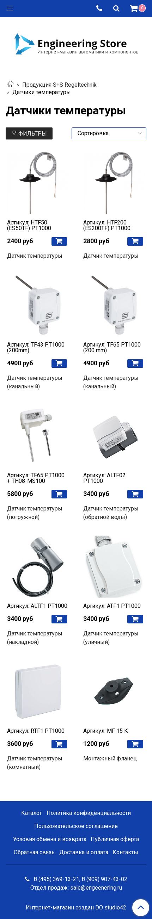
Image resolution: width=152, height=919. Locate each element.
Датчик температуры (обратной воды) (111, 512)
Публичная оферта (115, 839)
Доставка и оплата (83, 852)
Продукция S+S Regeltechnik (59, 84)
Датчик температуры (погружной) (34, 512)
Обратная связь (34, 852)
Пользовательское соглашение (76, 826)
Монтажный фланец (110, 758)
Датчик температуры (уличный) (111, 637)
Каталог (31, 813)
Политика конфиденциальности (89, 813)
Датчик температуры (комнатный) (34, 762)
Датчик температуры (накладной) (34, 637)
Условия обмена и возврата (49, 839)
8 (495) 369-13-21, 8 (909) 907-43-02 (79, 879)
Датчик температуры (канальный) (34, 382)
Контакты (125, 852)
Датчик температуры (34, 255)
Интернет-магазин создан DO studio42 (76, 908)
